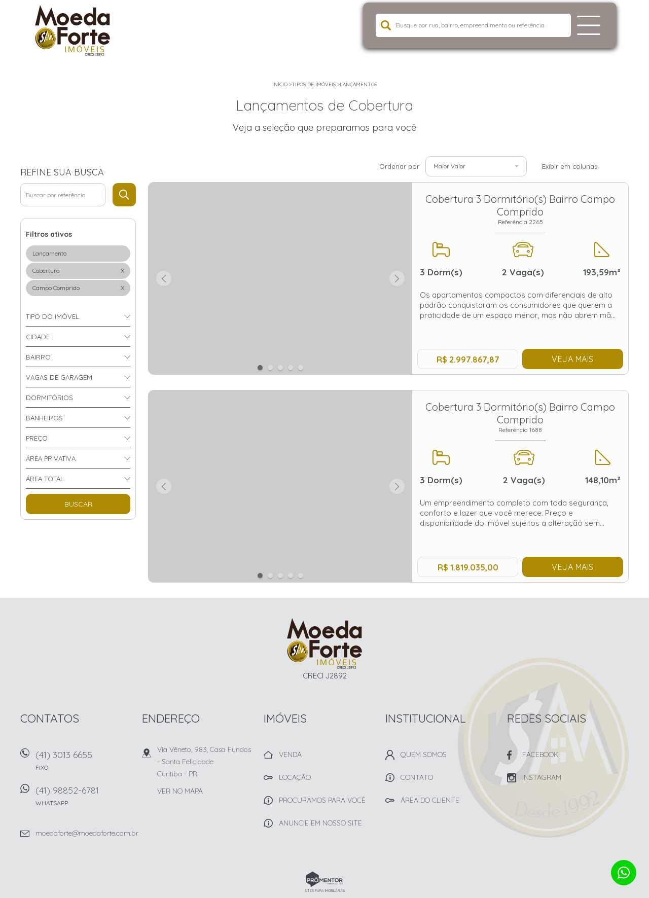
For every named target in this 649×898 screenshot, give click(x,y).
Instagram (541, 777)
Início (279, 84)
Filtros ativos (49, 234)
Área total (45, 479)
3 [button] (280, 367)
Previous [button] (163, 278)
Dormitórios (49, 397)
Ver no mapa (180, 791)
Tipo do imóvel (52, 316)
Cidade (38, 337)
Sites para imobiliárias (325, 890)
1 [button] (260, 367)
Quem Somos (424, 754)
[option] (281, 279)
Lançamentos (358, 84)
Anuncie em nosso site (320, 823)
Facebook (540, 754)
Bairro (38, 357)
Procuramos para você (322, 800)
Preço (37, 438)
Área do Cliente (430, 800)
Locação (295, 777)
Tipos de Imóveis (314, 84)
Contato (417, 777)
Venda (290, 754)
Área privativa (51, 458)
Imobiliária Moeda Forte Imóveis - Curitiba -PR (324, 643)
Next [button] (397, 278)
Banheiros (44, 418)
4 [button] (290, 367)
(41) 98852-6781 (83, 799)
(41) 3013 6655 (83, 764)
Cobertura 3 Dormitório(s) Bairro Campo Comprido (520, 209)
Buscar (78, 504)
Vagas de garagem (59, 377)
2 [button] (270, 367)
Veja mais (573, 359)
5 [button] (300, 367)
